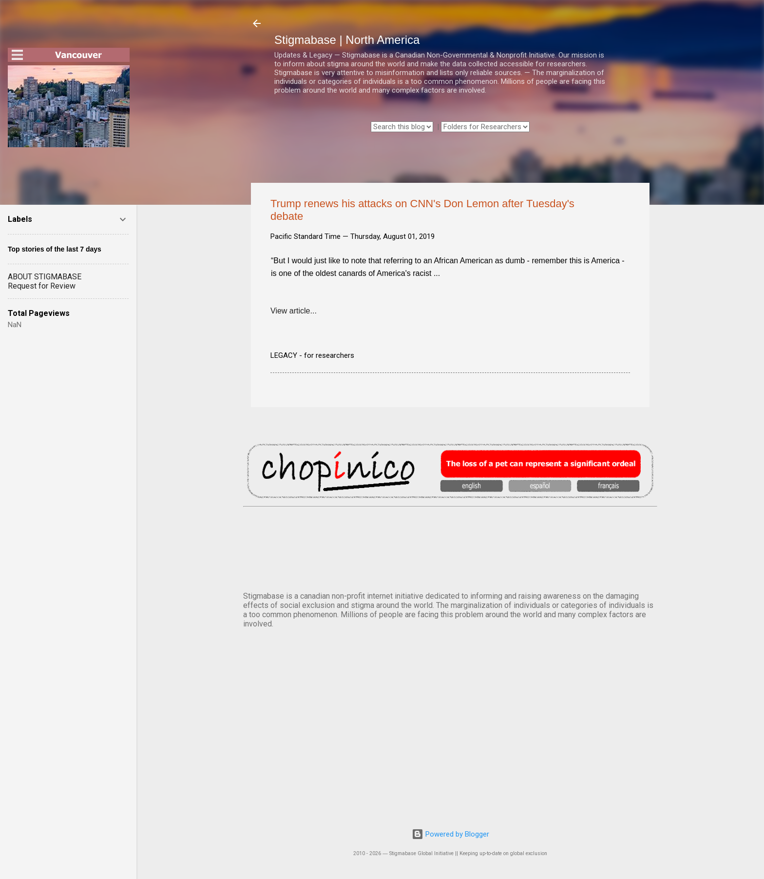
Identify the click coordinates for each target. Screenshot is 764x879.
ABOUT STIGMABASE (44, 276)
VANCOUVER (450, 547)
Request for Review (42, 286)
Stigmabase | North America (347, 39)
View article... (293, 311)
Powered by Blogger (450, 834)
